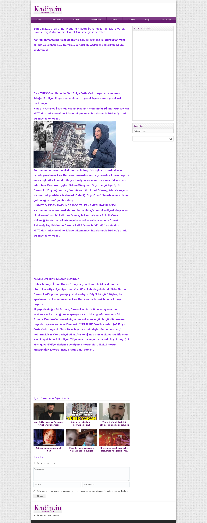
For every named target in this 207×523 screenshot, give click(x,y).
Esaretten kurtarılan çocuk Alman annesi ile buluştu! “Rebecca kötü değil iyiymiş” (81, 451)
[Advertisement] (82, 72)
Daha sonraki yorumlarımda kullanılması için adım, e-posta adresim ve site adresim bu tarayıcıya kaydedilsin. (82, 491)
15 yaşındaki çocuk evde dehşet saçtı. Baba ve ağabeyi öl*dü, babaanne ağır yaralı (114, 451)
